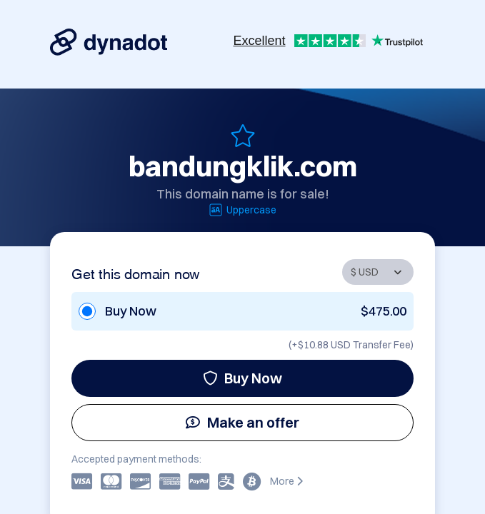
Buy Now (242, 378)
